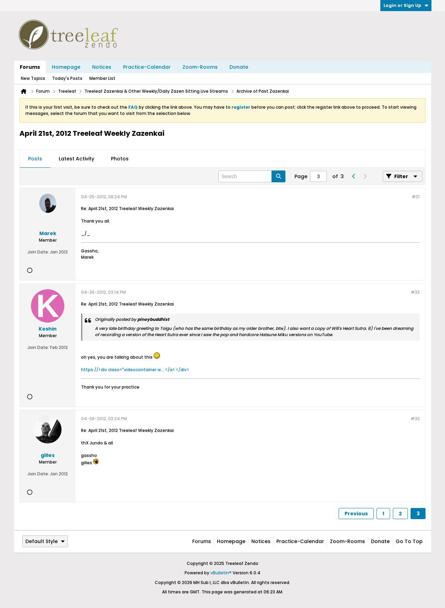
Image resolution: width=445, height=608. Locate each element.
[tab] (35, 159)
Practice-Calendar (147, 67)
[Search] (251, 176)
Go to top (409, 541)
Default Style (45, 541)
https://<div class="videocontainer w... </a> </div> (135, 370)
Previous (356, 513)
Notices (101, 67)
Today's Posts (67, 78)
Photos (120, 158)
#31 (416, 197)
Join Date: (38, 252)
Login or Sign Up (405, 5)
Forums (30, 67)
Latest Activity (76, 158)
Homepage (66, 67)
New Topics (33, 78)
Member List (102, 78)
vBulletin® (221, 573)
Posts (35, 158)
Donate (238, 67)
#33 (415, 419)
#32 (415, 292)
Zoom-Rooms (200, 67)
